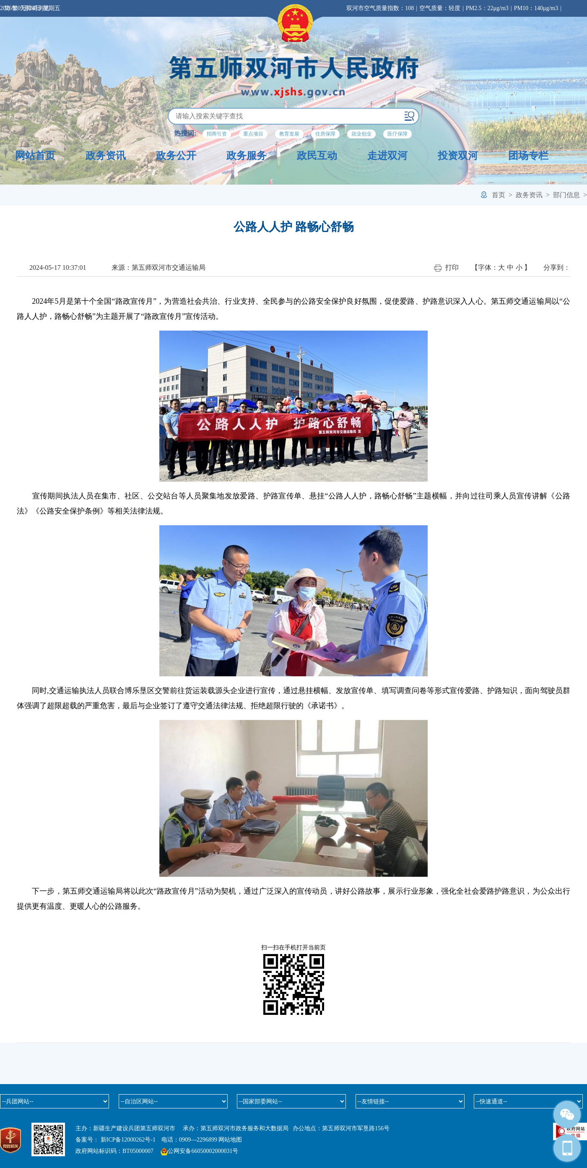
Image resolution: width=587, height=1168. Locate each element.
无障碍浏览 (34, 8)
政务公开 (176, 155)
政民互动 (317, 155)
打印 (446, 268)
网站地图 (230, 1140)
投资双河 (458, 155)
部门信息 (566, 194)
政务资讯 (106, 155)
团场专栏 (528, 155)
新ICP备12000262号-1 (128, 1140)
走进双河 (387, 155)
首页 (498, 194)
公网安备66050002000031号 (203, 1151)
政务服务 (246, 155)
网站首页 (35, 155)
